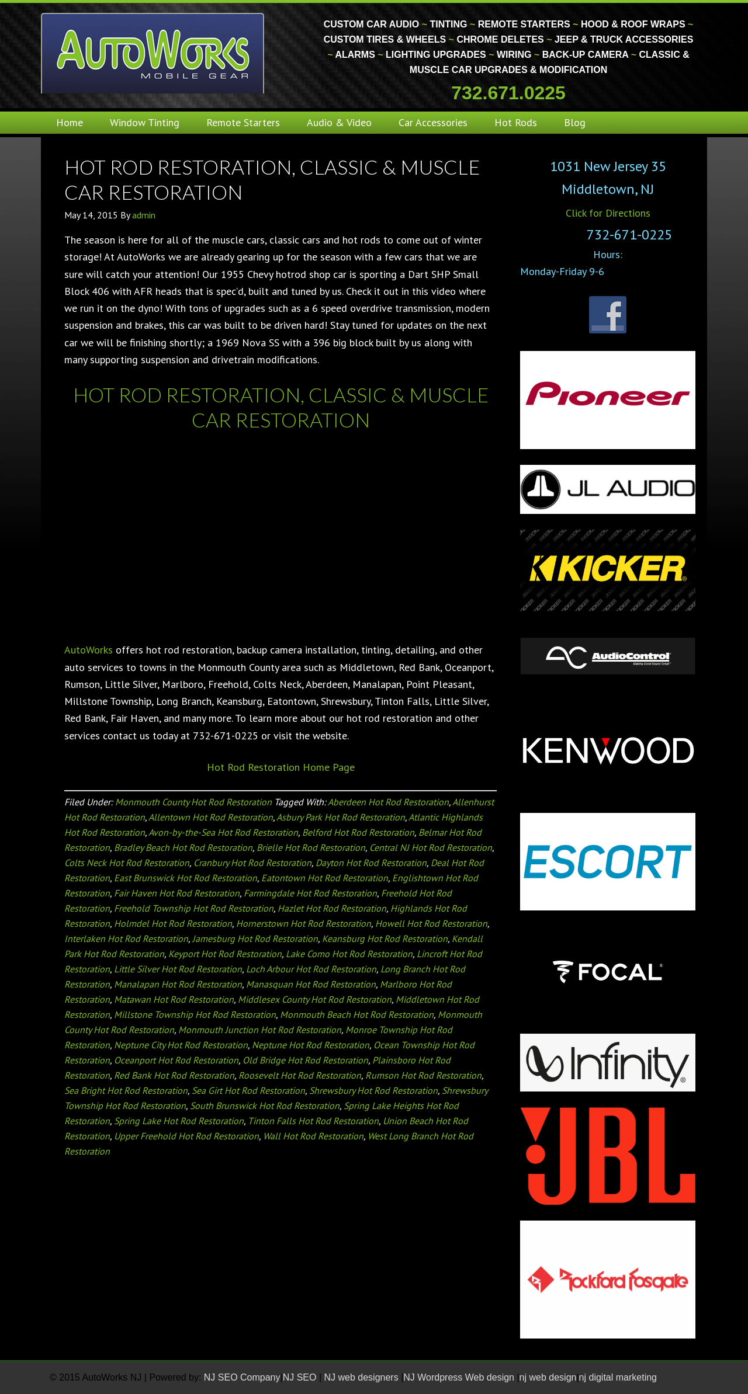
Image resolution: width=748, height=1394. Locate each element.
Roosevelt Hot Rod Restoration (299, 1075)
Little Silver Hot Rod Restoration (178, 969)
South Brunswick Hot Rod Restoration (265, 1105)
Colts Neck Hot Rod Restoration (126, 862)
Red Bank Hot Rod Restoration (174, 1075)
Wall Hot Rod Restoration (313, 1136)
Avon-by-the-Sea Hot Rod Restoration (223, 832)
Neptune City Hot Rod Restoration (181, 1045)
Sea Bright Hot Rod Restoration (126, 1090)
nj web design (548, 1377)
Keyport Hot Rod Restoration (225, 954)
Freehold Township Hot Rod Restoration (193, 908)
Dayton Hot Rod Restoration (371, 862)
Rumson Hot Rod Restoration (423, 1075)
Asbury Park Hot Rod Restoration (340, 817)
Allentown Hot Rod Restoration (210, 817)
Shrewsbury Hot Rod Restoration (373, 1090)
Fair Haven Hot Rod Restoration (177, 893)
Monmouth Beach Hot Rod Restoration (357, 1014)
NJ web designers (362, 1377)
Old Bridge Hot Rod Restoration (305, 1060)
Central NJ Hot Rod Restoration (430, 847)
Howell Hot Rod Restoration (431, 923)
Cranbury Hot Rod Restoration (252, 862)
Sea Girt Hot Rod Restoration (248, 1090)
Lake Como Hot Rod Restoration (349, 954)
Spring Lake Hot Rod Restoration (179, 1121)
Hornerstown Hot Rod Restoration (303, 923)
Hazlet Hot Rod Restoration (332, 908)
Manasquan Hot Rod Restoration (311, 984)
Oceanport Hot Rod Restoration (176, 1060)
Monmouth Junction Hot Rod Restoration (259, 1029)
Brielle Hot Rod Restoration (311, 847)
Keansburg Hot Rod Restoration (385, 938)
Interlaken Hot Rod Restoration (126, 938)
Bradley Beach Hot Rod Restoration (183, 847)
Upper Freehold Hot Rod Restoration (186, 1136)
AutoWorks (88, 649)
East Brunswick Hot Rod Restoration (185, 878)
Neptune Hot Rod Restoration (310, 1045)
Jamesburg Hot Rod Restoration (255, 938)
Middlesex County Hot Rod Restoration (315, 999)
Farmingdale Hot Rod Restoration (310, 893)
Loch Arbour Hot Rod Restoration (311, 969)
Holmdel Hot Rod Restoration (173, 923)
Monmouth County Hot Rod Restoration (193, 802)
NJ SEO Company (242, 1377)
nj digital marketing (618, 1377)
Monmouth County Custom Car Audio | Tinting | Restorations (153, 52)
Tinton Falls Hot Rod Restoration (313, 1121)
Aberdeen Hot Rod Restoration (388, 802)
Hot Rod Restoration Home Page (281, 767)
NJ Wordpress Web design (460, 1377)
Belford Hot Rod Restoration (358, 832)
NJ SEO (301, 1377)
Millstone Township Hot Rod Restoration (195, 1014)
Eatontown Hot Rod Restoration (324, 878)
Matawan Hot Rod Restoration (174, 999)
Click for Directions (608, 213)
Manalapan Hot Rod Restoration (178, 984)
